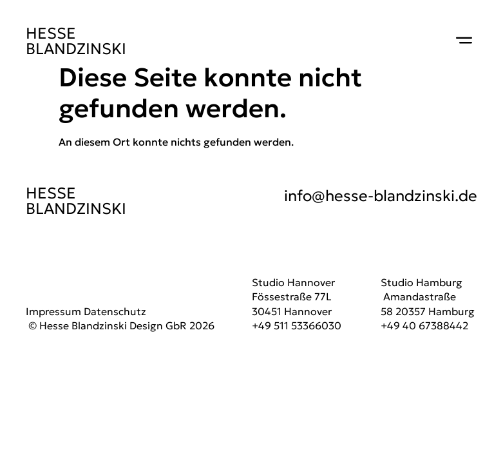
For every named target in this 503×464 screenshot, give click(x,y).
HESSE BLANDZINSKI (76, 41)
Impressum (53, 311)
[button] (464, 41)
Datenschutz (115, 311)
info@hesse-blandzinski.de (380, 196)
